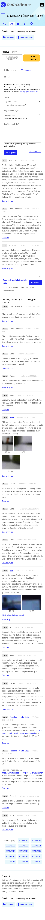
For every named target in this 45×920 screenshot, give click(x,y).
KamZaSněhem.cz (16, 4)
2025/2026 (23, 840)
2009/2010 (36, 862)
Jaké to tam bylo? (11, 124)
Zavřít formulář (35, 152)
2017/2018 (23, 851)
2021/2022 (23, 846)
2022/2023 (10, 846)
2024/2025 (36, 840)
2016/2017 (36, 851)
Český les (9, 37)
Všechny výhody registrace (28, 91)
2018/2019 (10, 851)
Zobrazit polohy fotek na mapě (13, 615)
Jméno (7, 77)
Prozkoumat (36, 283)
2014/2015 (23, 856)
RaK (11, 571)
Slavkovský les (26, 37)
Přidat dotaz (26, 70)
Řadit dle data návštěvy (12, 58)
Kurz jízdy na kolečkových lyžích (15, 281)
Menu (42, 4)
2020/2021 (36, 846)
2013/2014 (36, 856)
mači (12, 417)
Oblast (6, 97)
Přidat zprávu (33, 58)
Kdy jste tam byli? (11, 111)
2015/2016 (10, 856)
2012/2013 (10, 862)
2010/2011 (23, 862)
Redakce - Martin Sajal (19, 717)
